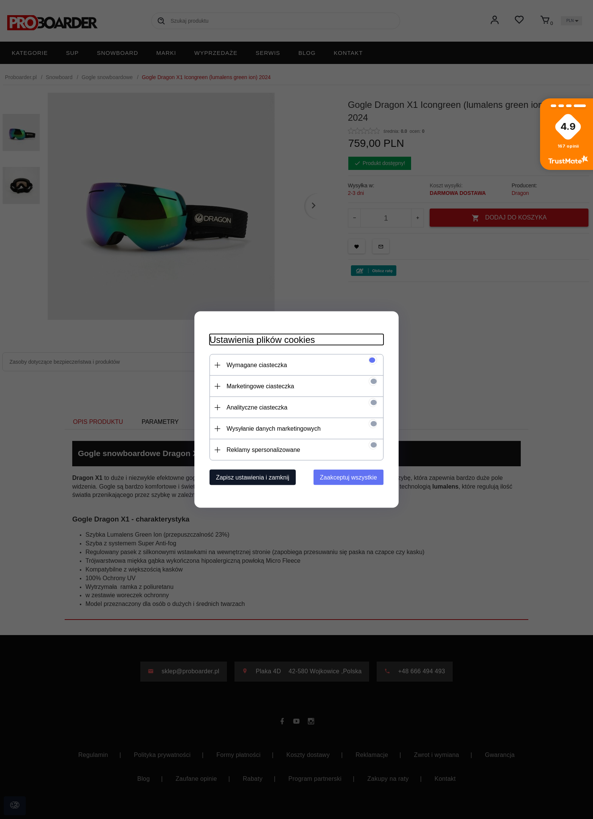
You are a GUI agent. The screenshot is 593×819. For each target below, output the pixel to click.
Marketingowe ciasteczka (260, 386)
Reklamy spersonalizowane (263, 450)
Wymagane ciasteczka (257, 365)
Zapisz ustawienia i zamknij (252, 477)
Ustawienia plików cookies (262, 340)
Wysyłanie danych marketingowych (274, 428)
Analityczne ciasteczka (257, 407)
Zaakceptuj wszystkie (348, 477)
